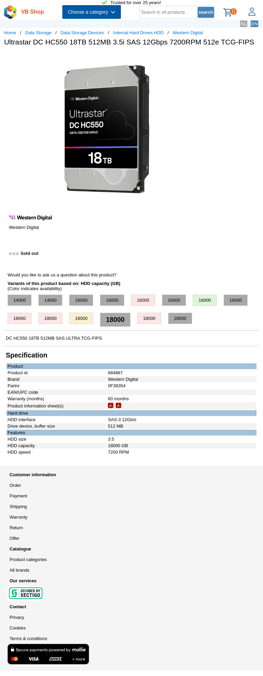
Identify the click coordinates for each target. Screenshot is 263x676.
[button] (203, 58)
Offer (15, 538)
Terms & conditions (28, 638)
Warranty (18, 517)
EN (254, 23)
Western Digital (188, 32)
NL (244, 23)
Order (15, 485)
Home (10, 32)
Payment (18, 495)
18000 (19, 318)
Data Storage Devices (82, 32)
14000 (19, 300)
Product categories (28, 559)
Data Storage (38, 32)
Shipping (18, 506)
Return (16, 527)
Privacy (17, 617)
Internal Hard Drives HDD (138, 32)
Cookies (18, 627)
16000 (81, 300)
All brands (19, 570)
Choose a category (91, 12)
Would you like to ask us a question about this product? (62, 274)
